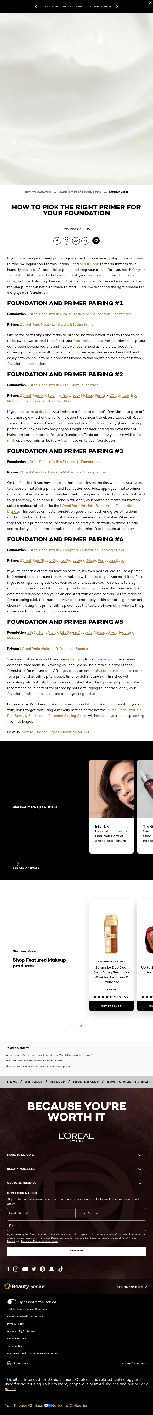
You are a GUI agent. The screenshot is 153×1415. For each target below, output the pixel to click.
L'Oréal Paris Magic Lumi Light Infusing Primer (57, 324)
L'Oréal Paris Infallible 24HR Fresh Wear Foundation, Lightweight (79, 314)
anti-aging (75, 659)
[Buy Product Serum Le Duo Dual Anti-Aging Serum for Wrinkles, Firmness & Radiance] (111, 1006)
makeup (137, 258)
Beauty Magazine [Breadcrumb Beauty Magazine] (38, 192)
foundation (16, 275)
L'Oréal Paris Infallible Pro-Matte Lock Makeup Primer (63, 472)
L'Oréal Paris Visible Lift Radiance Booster (54, 649)
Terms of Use (15, 1345)
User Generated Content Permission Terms (32, 1353)
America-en (18, 1363)
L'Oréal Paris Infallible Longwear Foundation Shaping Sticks (75, 550)
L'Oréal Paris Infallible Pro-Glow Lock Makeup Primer (62, 395)
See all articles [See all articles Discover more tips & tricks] (26, 868)
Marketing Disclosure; (51, 1237)
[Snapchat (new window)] (51, 1269)
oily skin (59, 483)
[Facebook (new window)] (8, 1269)
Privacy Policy (15, 1323)
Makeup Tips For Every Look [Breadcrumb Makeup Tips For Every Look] (80, 192)
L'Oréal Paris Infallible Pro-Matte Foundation (63, 462)
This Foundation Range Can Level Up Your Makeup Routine (40, 1066)
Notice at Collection (69, 1405)
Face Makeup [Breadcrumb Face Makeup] (118, 192)
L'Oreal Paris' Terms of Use (106, 1234)
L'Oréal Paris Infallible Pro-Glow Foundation (62, 385)
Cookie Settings (17, 1338)
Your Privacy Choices (28, 1405)
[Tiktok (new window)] (60, 1269)
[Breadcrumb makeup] (58, 1081)
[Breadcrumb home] (12, 1081)
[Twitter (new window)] (34, 1269)
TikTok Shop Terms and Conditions (27, 1308)
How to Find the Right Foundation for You (55, 732)
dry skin (45, 412)
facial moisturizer (117, 671)
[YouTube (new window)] (25, 1269)
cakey (11, 281)
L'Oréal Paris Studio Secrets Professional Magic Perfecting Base (72, 560)
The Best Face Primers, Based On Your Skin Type (34, 1060)
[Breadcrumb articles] (34, 1081)
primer (58, 258)
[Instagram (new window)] (15, 1269)
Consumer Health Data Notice (25, 1316)
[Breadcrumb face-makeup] (86, 1081)
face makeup (84, 341)
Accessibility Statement (21, 1331)
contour (85, 588)
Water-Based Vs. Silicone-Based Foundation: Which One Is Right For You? (49, 1054)
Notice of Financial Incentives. (39, 1241)
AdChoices (109, 1384)
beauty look (89, 264)
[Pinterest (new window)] (42, 1269)
